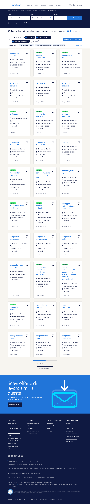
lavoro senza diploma (14, 433)
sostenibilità (69, 428)
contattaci (30, 428)
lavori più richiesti (13, 441)
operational (50, 423)
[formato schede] (70, 31)
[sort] (79, 30)
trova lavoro (29, 5)
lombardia (35, 10)
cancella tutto (78, 45)
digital (48, 428)
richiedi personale (32, 425)
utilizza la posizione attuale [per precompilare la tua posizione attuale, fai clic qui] (18, 23)
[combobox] (19, 18)
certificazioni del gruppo (73, 436)
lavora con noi (70, 425)
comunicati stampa (71, 439)
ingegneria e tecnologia (26, 10)
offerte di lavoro (15, 10)
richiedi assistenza (78, 1)
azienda (44, 5)
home (9, 10)
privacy (10, 499)
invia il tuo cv (11, 448)
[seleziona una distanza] (60, 18)
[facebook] (15, 456)
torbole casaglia (42, 10)
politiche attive (12, 443)
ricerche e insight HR (33, 433)
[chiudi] (51, 18)
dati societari (69, 441)
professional (50, 425)
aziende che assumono (14, 438)
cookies (26, 499)
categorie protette (13, 446)
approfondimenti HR (33, 431)
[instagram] (22, 456)
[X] (12, 456)
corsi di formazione (13, 425)
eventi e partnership (71, 433)
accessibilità (61, 499)
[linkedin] (9, 456)
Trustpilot (7, 460)
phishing (52, 499)
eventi (9, 435)
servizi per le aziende (33, 423)
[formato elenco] (68, 31)
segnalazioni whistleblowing (39, 499)
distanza (56, 14)
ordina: (75, 31)
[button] (33, 45)
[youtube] (19, 456)
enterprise (49, 431)
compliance (69, 431)
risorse (51, 5)
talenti (37, 5)
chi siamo (59, 5)
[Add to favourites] (27, 53)
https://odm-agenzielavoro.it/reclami (22, 493)
